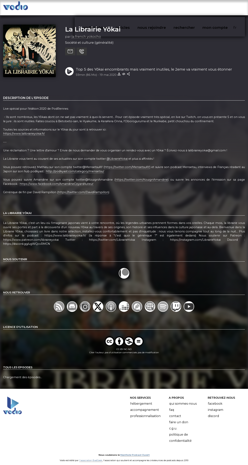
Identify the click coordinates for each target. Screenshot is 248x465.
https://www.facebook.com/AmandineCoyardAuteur (56, 180)
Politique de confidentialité (180, 434)
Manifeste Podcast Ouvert (135, 451)
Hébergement (141, 400)
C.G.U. (173, 424)
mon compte (221, 7)
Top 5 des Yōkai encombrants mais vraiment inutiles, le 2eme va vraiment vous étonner (154, 65)
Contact (175, 412)
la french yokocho (86, 33)
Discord (213, 412)
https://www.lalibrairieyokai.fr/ (24, 130)
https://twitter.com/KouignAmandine (141, 175)
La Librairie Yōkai (93, 25)
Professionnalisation (145, 412)
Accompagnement (144, 406)
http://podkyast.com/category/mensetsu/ (75, 167)
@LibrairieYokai (117, 155)
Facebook (215, 400)
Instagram (215, 406)
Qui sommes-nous (183, 400)
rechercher (191, 7)
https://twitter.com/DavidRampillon (83, 188)
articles (131, 7)
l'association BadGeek (90, 456)
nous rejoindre (159, 7)
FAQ (171, 406)
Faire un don (178, 418)
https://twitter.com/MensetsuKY (127, 163)
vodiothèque (105, 7)
